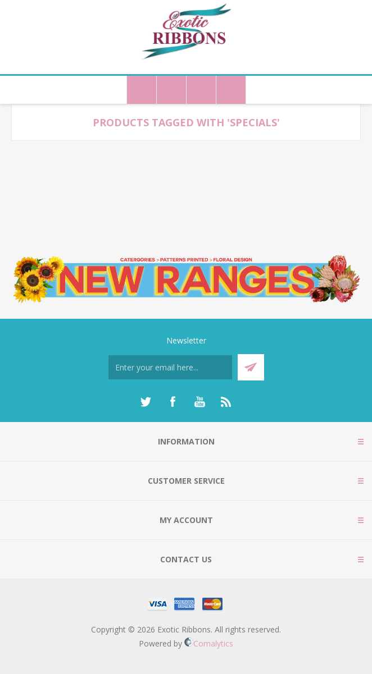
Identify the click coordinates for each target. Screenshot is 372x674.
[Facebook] (173, 402)
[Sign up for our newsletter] (170, 367)
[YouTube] (199, 402)
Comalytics (208, 643)
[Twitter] (146, 402)
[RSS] (226, 402)
